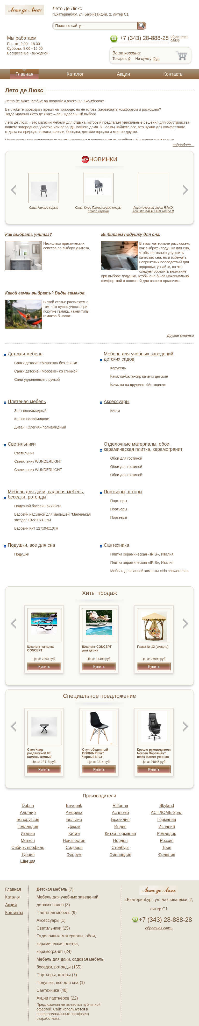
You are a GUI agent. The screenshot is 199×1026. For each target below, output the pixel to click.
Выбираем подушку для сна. (130, 234)
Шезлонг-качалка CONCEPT (40, 648)
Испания (166, 826)
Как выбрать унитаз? (28, 234)
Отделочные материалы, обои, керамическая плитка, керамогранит (143, 446)
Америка (74, 812)
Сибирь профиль (27, 847)
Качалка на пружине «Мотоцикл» (138, 385)
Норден (120, 840)
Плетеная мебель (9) (57, 912)
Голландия (28, 826)
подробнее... (183, 145)
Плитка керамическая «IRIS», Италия (141, 562)
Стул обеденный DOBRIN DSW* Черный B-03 (95, 753)
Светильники (22, 444)
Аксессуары (116, 401)
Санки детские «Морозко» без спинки (45, 363)
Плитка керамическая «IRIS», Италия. (142, 554)
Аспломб (120, 812)
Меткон (28, 840)
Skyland (166, 805)
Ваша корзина (126, 53)
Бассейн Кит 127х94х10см (36, 528)
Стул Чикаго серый (43, 207)
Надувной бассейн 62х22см (37, 506)
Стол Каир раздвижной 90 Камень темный (39, 753)
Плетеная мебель (27, 401)
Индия (120, 826)
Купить (44, 666)
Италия (28, 833)
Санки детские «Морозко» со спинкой (45, 371)
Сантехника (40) (52, 990)
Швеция (27, 861)
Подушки (21, 554)
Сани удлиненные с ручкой (37, 379)
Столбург (120, 847)
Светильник (24, 453)
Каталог (75, 74)
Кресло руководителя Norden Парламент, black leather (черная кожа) (154, 755)
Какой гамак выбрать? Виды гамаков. (45, 293)
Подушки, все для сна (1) (61, 982)
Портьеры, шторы (123, 491)
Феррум (74, 854)
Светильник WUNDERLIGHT (38, 461)
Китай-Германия (120, 833)
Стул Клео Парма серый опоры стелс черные (98, 209)
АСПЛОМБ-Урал (166, 812)
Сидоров (74, 847)
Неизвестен (74, 840)
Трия (166, 847)
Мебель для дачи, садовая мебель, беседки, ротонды (46, 494)
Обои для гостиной (126, 458)
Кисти (115, 411)
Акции (123, 74)
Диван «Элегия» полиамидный (40, 427)
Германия (166, 819)
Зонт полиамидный (30, 411)
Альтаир (28, 812)
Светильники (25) (53, 928)
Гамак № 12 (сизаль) (152, 647)
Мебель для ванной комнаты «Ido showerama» (149, 571)
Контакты (173, 74)
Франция (166, 854)
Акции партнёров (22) (57, 998)
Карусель (118, 368)
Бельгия (74, 819)
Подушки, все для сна (31, 545)
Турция (27, 854)
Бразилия (120, 819)
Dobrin (28, 805)
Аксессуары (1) (51, 920)
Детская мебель (25, 353)
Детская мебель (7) (55, 889)
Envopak (74, 805)
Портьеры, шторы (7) (57, 975)
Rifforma (120, 805)
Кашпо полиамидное (31, 419)
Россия (166, 840)
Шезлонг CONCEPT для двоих (97, 648)
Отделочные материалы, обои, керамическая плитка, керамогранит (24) (66, 944)
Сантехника (116, 545)
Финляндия (120, 854)
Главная (24, 74)
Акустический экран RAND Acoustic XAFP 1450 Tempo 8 (153, 209)
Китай (74, 833)
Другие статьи (180, 335)
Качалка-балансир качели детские (139, 376)
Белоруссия (28, 819)
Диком (74, 826)
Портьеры (118, 501)
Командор (166, 833)
